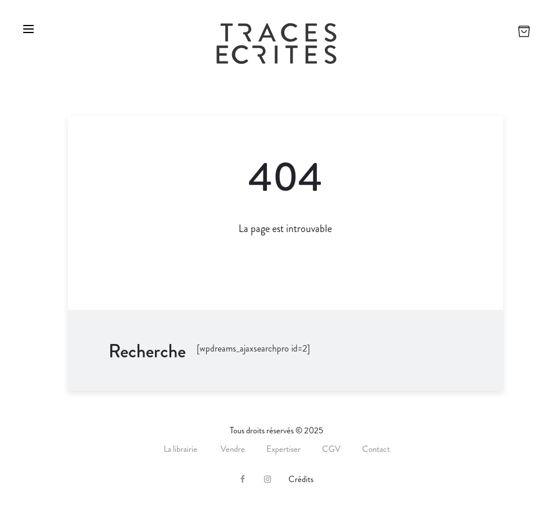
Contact (376, 449)
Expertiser (283, 449)
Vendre (233, 449)
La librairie (181, 449)
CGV (331, 449)
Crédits (300, 479)
